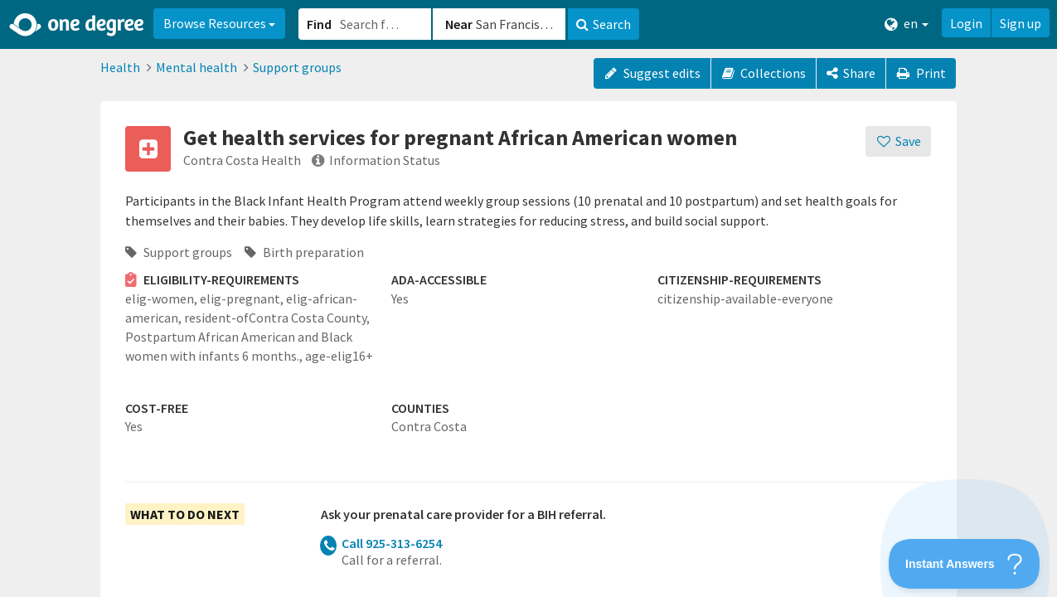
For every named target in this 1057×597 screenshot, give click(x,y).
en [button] (907, 23)
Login (966, 23)
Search (603, 24)
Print (921, 73)
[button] (528, 298)
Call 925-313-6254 (392, 543)
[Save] (898, 141)
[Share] (851, 73)
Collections (764, 73)
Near (459, 24)
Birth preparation (304, 252)
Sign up (1020, 23)
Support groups (297, 67)
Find (319, 24)
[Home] (77, 25)
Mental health (196, 67)
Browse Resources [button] (219, 23)
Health (120, 67)
